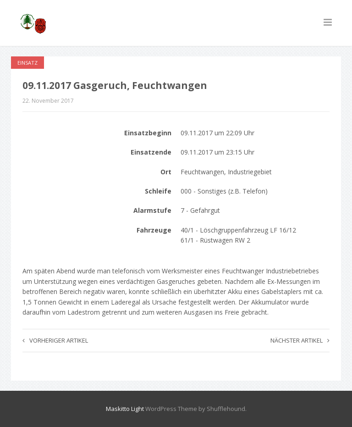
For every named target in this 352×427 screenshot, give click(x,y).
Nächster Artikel (300, 340)
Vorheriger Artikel (55, 340)
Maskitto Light (125, 409)
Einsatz (27, 62)
